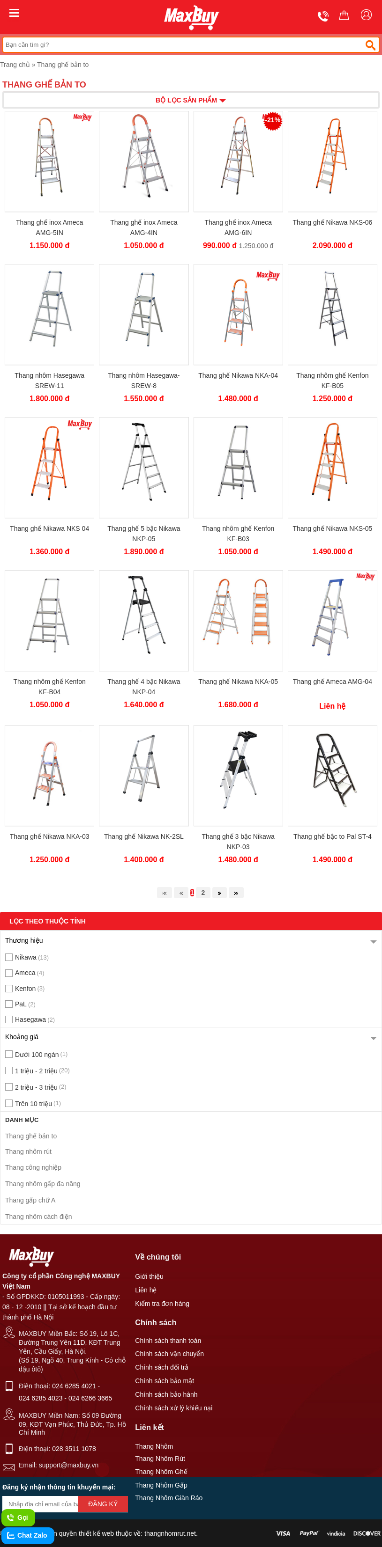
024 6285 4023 (40, 1398)
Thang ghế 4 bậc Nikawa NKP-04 (143, 687)
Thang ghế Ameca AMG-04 (332, 681)
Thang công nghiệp (33, 1167)
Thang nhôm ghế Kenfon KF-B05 (332, 380)
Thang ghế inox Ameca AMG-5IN (49, 227)
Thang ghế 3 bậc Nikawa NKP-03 (238, 841)
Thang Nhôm (154, 1446)
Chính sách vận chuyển (169, 1353)
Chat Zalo (26, 1535)
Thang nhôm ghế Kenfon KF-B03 (238, 534)
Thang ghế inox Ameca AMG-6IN (237, 227)
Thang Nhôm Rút (160, 1458)
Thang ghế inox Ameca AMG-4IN (143, 227)
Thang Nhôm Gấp (161, 1485)
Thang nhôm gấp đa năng (43, 1184)
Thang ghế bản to (63, 64)
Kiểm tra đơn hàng (162, 1303)
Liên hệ (146, 1290)
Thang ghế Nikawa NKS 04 (49, 528)
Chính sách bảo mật (164, 1381)
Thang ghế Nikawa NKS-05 (332, 528)
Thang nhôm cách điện (38, 1216)
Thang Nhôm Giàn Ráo (168, 1498)
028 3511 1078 (74, 1448)
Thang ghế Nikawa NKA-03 (50, 836)
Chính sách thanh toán (168, 1340)
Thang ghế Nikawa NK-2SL (144, 836)
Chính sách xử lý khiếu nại (173, 1408)
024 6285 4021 (74, 1386)
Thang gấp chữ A (30, 1200)
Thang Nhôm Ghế (161, 1471)
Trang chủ (15, 64)
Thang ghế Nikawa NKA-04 (238, 375)
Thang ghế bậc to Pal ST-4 (332, 836)
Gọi (17, 1518)
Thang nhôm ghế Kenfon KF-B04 (49, 687)
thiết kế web (96, 1533)
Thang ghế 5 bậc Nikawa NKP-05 (143, 534)
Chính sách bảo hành (166, 1394)
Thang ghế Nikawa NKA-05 (238, 681)
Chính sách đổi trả (161, 1367)
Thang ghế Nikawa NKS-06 (332, 222)
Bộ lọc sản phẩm (191, 99)
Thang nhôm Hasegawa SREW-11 (49, 380)
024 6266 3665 (90, 1398)
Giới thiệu (149, 1276)
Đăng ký (103, 1504)
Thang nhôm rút (28, 1151)
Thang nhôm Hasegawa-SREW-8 (144, 380)
